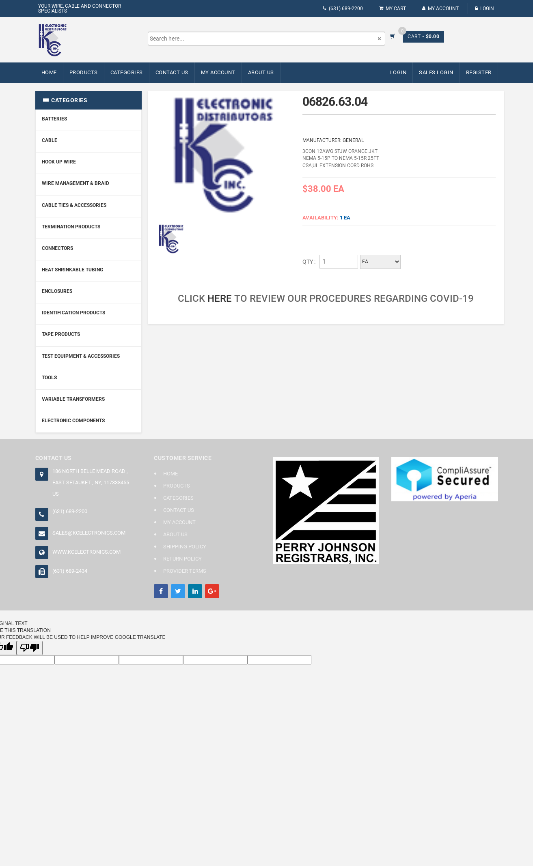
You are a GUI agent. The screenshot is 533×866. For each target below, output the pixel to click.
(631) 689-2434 (69, 571)
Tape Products (61, 334)
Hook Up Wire (59, 162)
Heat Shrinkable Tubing (72, 270)
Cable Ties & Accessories (74, 205)
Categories (126, 72)
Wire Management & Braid (75, 183)
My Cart (392, 8)
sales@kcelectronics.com (88, 533)
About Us (261, 72)
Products (83, 72)
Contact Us (171, 72)
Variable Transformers (73, 399)
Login (484, 8)
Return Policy (182, 559)
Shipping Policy (184, 547)
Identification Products (73, 313)
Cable (49, 140)
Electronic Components (73, 420)
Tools (49, 377)
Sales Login (436, 72)
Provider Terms (184, 571)
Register (479, 72)
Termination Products (71, 227)
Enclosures (57, 291)
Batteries (54, 119)
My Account (440, 8)
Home (49, 72)
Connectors (57, 248)
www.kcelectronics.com (86, 552)
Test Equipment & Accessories (81, 356)
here (219, 298)
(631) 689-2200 (343, 8)
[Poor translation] (30, 648)
